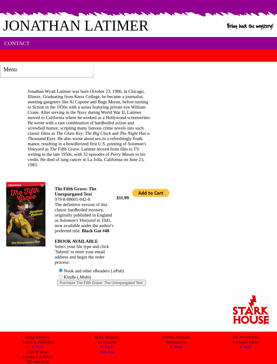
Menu (10, 69)
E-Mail (38, 347)
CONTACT (17, 43)
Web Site (107, 352)
